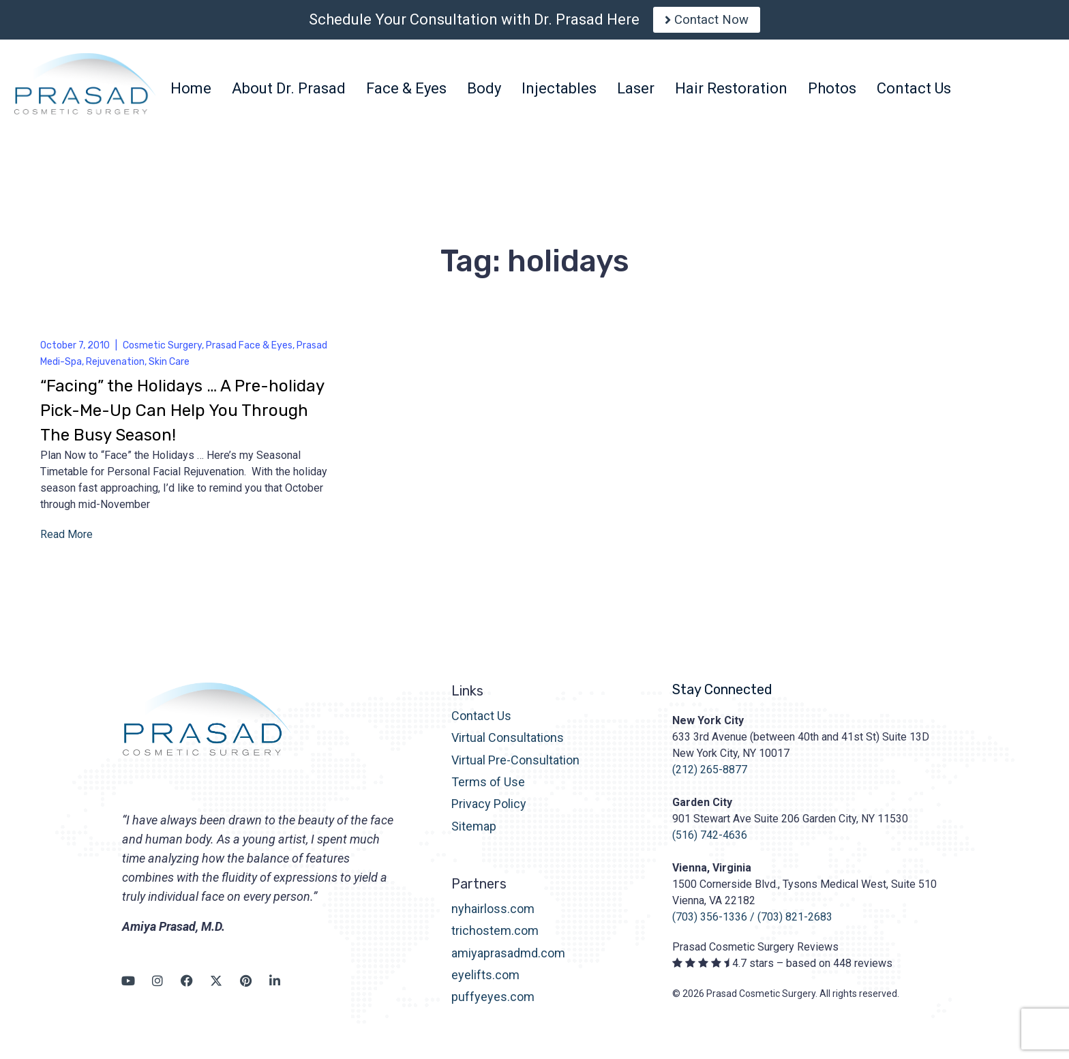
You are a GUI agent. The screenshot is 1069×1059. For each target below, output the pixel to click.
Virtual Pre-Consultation (515, 765)
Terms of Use (488, 787)
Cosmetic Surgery (162, 351)
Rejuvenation (115, 367)
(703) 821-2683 (794, 922)
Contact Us (481, 721)
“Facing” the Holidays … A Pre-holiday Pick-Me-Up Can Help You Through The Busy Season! (182, 416)
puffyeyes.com (492, 1003)
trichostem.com (495, 936)
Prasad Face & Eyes (249, 351)
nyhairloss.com (492, 914)
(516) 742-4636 (709, 840)
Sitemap (473, 831)
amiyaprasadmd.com (508, 958)
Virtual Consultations (507, 743)
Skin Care (169, 367)
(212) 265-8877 (709, 775)
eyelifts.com (485, 980)
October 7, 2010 (75, 351)
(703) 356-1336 (709, 922)
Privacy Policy (488, 810)
